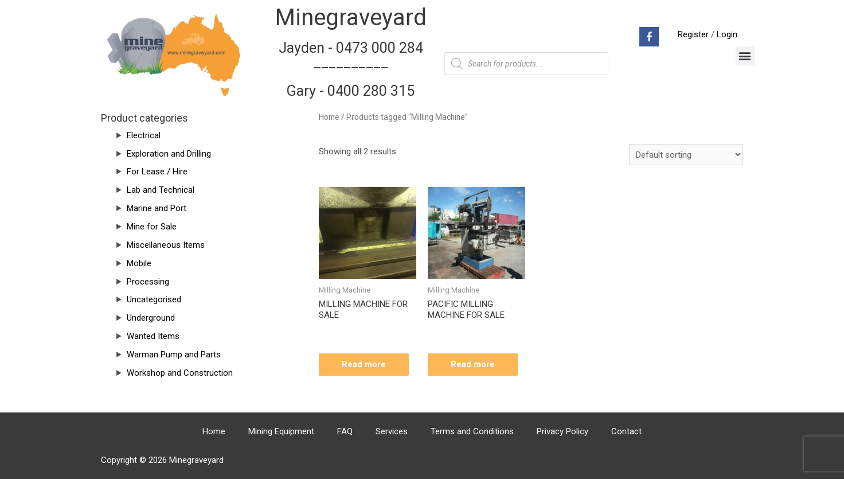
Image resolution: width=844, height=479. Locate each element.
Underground (151, 318)
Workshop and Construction (180, 373)
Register (693, 34)
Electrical (144, 135)
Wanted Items (153, 336)
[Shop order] (686, 154)
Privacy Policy (562, 431)
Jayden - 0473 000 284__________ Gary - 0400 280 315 (351, 69)
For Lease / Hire (157, 171)
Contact (626, 431)
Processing (148, 282)
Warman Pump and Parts (174, 354)
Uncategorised (154, 299)
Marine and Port (156, 208)
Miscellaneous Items (166, 245)
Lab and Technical (160, 190)
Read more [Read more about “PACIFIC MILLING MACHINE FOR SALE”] (473, 364)
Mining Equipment (281, 431)
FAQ (345, 431)
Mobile (139, 263)
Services (392, 431)
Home (329, 117)
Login (727, 34)
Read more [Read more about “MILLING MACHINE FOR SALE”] (364, 364)
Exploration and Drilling (169, 154)
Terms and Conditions (472, 431)
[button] (745, 55)
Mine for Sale (152, 226)
